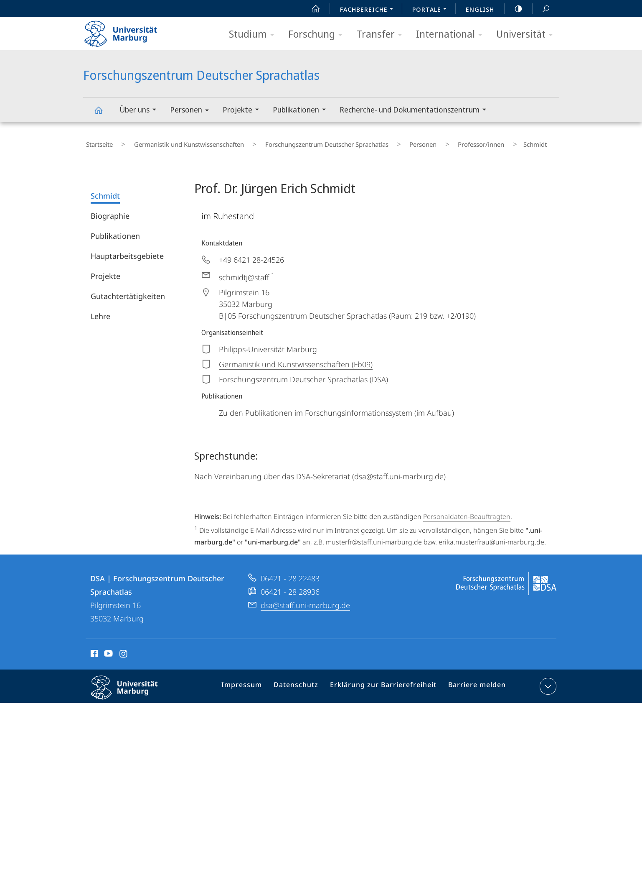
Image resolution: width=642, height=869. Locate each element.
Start (311, 8)
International (451, 34)
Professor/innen (437, 142)
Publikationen (302, 111)
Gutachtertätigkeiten (128, 290)
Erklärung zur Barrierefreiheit (386, 682)
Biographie (110, 210)
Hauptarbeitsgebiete (127, 250)
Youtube (107, 649)
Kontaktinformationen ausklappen (547, 680)
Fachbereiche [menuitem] (369, 10)
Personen (192, 111)
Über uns (140, 111)
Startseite (96, 142)
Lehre (100, 310)
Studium (254, 34)
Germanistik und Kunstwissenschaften (176, 142)
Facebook (93, 649)
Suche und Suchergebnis (541, 9)
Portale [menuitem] (431, 10)
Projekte (243, 111)
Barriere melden (474, 682)
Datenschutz (304, 682)
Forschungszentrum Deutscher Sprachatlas (103, 114)
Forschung (318, 34)
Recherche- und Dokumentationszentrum (416, 111)
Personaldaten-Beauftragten (466, 510)
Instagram (124, 649)
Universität (527, 34)
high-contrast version (514, 8)
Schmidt (105, 190)
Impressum (253, 682)
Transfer (381, 34)
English (480, 9)
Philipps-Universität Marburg (132, 688)
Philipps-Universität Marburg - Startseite (128, 31)
